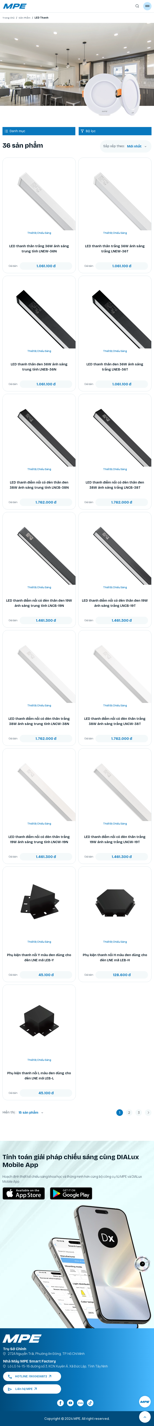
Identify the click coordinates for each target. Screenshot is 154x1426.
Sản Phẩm (24, 17)
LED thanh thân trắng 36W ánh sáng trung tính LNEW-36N (39, 248)
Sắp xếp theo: (114, 146)
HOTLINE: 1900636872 (29, 1376)
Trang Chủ (8, 17)
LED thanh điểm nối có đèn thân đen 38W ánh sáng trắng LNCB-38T (115, 484)
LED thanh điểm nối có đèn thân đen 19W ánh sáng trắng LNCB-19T (115, 603)
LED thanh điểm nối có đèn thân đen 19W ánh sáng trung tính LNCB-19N (39, 603)
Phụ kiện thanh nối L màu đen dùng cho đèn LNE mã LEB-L (39, 1075)
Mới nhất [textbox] (134, 146)
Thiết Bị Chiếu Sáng (39, 233)
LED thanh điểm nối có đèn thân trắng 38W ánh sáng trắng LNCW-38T (115, 721)
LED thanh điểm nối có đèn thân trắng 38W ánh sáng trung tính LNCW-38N (39, 721)
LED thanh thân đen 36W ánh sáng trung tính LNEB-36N (39, 366)
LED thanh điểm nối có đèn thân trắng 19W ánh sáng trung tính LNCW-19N (39, 839)
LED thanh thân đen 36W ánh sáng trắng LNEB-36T (115, 366)
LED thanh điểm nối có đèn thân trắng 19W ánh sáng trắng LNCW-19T (115, 839)
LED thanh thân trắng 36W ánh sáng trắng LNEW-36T (115, 248)
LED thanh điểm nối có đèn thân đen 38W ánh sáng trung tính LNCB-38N (39, 484)
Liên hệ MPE (22, 1389)
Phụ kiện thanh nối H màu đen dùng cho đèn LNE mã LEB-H (115, 957)
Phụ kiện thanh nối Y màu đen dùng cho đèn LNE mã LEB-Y (39, 957)
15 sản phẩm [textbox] (28, 1112)
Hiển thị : (9, 1112)
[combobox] (136, 146)
